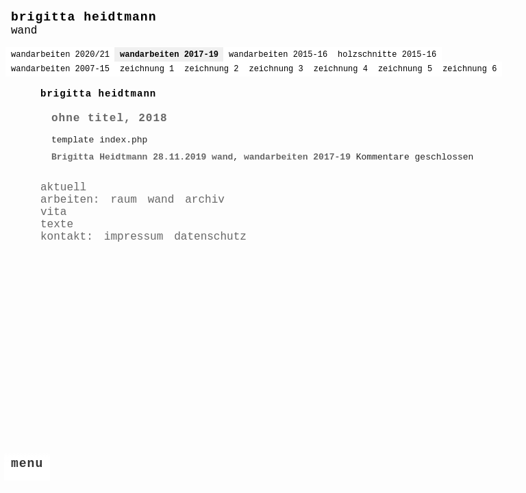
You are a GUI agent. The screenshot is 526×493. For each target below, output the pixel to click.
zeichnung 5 (405, 69)
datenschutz (210, 237)
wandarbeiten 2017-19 (169, 55)
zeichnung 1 (147, 69)
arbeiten (66, 200)
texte (56, 224)
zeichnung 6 (469, 69)
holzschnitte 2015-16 (387, 55)
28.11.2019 (179, 157)
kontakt (63, 237)
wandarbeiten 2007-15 (60, 69)
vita (53, 212)
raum (123, 200)
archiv (205, 200)
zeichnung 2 (211, 69)
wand (222, 157)
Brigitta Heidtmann (99, 157)
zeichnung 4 (341, 69)
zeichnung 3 (276, 69)
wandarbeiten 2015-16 (278, 55)
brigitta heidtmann (83, 17)
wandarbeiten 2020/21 (60, 55)
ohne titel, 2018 (109, 118)
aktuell (63, 187)
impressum (133, 237)
